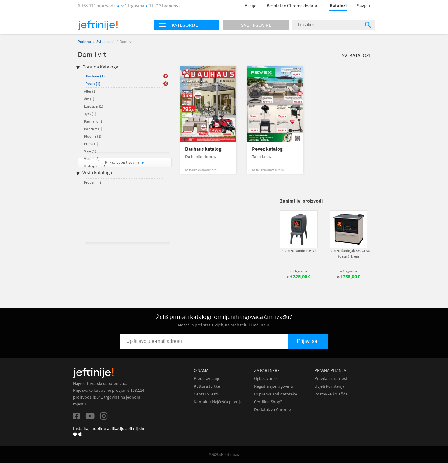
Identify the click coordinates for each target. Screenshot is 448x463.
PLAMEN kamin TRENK (298, 250)
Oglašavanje (265, 378)
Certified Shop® (268, 402)
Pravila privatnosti (331, 378)
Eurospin (93, 106)
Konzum (93, 128)
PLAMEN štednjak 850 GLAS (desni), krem (348, 253)
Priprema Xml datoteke (275, 394)
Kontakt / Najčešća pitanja (218, 402)
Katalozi (338, 5)
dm (89, 98)
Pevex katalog (267, 149)
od (298, 276)
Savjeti (363, 5)
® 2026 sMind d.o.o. (224, 454)
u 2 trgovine (348, 271)
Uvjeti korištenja (329, 386)
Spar (90, 151)
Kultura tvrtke (207, 386)
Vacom (92, 158)
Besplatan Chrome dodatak (293, 5)
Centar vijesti (206, 394)
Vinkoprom (95, 166)
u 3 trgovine (298, 271)
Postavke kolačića (331, 394)
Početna (84, 41)
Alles (90, 91)
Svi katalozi (105, 41)
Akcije (250, 5)
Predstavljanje (207, 378)
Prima (91, 143)
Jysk (90, 113)
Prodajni (93, 182)
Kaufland (94, 121)
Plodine (92, 136)
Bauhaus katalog (203, 149)
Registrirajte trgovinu (273, 386)
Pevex (93, 83)
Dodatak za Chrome (272, 409)
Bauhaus (95, 76)
